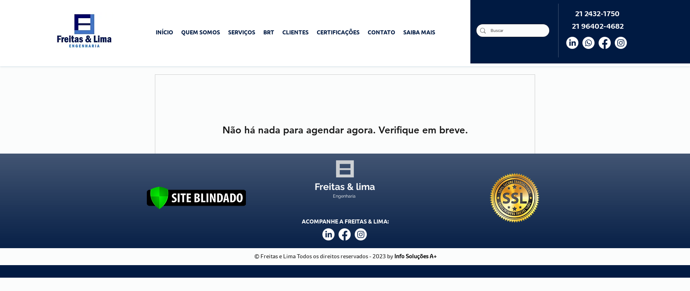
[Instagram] (621, 43)
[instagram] (361, 234)
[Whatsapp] (588, 43)
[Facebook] (605, 43)
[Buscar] (511, 30)
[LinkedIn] (572, 43)
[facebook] (345, 234)
